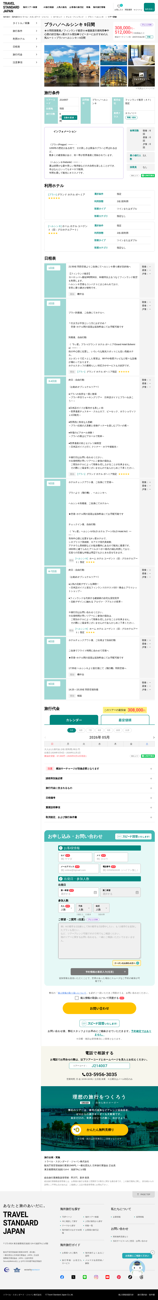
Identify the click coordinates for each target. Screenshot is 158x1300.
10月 (118, 730)
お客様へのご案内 (69, 1253)
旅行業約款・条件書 (146, 1295)
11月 (127, 730)
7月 (90, 730)
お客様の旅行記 (92, 1230)
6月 (81, 730)
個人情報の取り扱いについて (72, 993)
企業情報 (117, 1217)
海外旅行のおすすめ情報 (72, 1231)
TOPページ (67, 1217)
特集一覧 (89, 1225)
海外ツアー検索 (92, 1217)
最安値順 (125, 720)
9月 (108, 730)
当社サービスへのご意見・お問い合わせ (130, 1241)
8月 (99, 730)
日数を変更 (69, 117)
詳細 (148, 36)
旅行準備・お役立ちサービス (72, 1261)
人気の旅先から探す (94, 1221)
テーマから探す (68, 1225)
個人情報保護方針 (126, 1295)
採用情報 (140, 1217)
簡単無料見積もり (120, 1237)
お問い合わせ (99, 1008)
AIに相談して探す (69, 1221)
